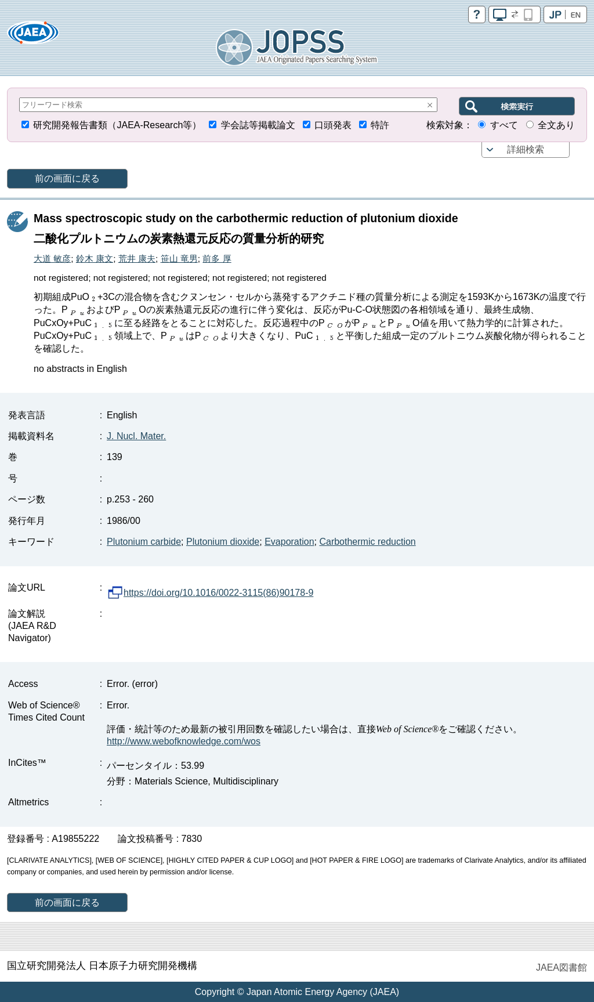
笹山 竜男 (179, 258)
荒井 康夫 (136, 258)
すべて (504, 125)
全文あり (556, 125)
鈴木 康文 (94, 258)
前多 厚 (216, 258)
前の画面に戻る (67, 178)
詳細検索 (525, 149)
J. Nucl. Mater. (136, 436)
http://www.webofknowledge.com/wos (183, 741)
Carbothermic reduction (367, 542)
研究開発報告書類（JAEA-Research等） (117, 125)
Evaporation (289, 542)
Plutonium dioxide (222, 542)
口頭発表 (333, 125)
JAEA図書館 (561, 967)
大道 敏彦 (52, 258)
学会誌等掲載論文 (258, 125)
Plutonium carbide (144, 542)
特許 (380, 125)
